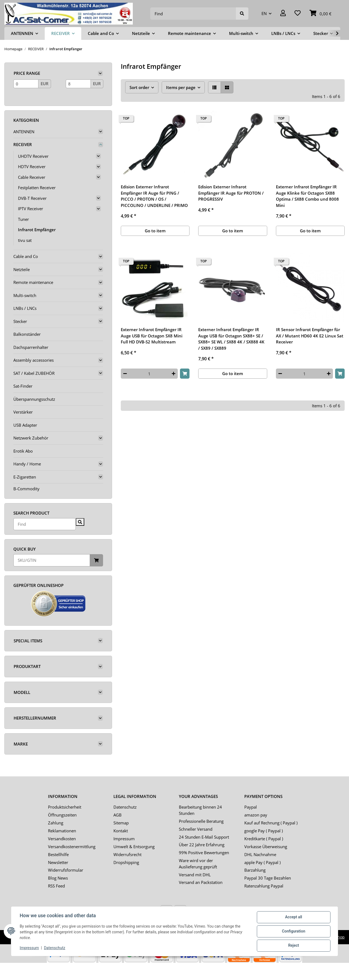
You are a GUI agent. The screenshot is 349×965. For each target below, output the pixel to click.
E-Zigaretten (24, 477)
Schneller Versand (195, 829)
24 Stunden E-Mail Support (204, 837)
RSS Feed (56, 886)
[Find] (193, 13)
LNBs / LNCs (25, 308)
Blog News (58, 878)
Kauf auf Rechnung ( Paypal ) (270, 823)
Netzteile (21, 269)
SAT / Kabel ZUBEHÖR (34, 373)
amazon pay (255, 815)
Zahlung (55, 823)
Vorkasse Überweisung (265, 846)
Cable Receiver (31, 177)
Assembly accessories (33, 360)
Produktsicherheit (64, 807)
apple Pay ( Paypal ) (262, 862)
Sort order (139, 87)
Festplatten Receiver (37, 187)
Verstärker (23, 412)
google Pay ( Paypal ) (263, 830)
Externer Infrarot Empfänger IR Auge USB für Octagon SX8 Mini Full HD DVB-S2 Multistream (151, 336)
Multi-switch (24, 295)
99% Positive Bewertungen (204, 852)
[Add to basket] (184, 374)
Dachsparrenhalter (30, 347)
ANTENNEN (23, 131)
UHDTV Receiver (33, 156)
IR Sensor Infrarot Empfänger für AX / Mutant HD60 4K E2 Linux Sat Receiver (309, 336)
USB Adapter (25, 425)
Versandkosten (62, 838)
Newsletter (58, 862)
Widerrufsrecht (127, 854)
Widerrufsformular (65, 870)
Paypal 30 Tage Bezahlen (267, 878)
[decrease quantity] (125, 374)
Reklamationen (62, 830)
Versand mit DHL (195, 874)
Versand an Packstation (200, 882)
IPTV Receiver (30, 208)
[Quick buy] (51, 560)
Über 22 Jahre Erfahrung (201, 844)
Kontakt (120, 830)
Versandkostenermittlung (71, 846)
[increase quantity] (173, 374)
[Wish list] (297, 13)
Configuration (293, 931)
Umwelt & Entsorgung (134, 846)
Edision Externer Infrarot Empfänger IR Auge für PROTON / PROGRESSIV (231, 193)
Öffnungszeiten (62, 815)
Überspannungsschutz (34, 399)
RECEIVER (22, 144)
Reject (293, 945)
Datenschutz (125, 807)
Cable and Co (25, 256)
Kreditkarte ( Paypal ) (263, 838)
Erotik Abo (23, 451)
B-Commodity (26, 488)
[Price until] (78, 83)
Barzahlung (255, 870)
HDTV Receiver (32, 166)
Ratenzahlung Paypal (263, 886)
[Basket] (320, 13)
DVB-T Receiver (32, 198)
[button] (283, 13)
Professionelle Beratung (201, 821)
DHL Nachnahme (260, 854)
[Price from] (25, 83)
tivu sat (25, 240)
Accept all (293, 917)
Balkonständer (27, 334)
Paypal (250, 807)
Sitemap (121, 823)
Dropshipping (126, 862)
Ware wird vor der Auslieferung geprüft (198, 863)
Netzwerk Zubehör (30, 438)
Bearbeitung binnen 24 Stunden (200, 810)
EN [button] (264, 13)
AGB (117, 815)
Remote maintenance (33, 282)
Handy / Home (27, 464)
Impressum (124, 838)
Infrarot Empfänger (37, 229)
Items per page (180, 87)
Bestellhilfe (58, 854)
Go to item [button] (155, 230)
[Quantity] (149, 374)
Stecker (20, 321)
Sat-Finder (22, 386)
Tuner (23, 219)
